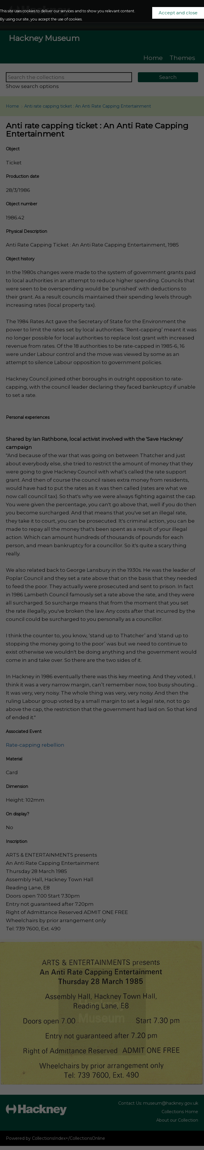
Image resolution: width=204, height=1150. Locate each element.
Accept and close (178, 13)
